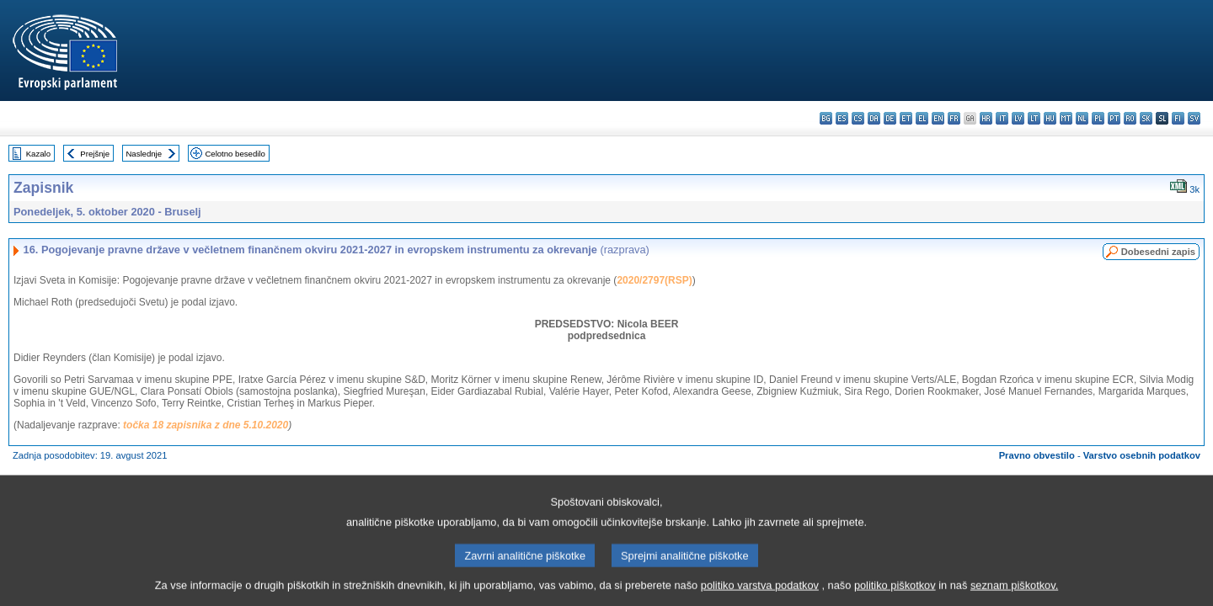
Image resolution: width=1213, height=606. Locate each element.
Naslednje (144, 153)
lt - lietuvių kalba (1034, 118)
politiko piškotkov (895, 593)
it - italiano (1002, 118)
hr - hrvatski (986, 118)
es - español (842, 118)
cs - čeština (858, 118)
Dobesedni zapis (1158, 252)
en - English (938, 118)
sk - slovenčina (1146, 118)
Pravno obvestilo (1037, 455)
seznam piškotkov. (1014, 593)
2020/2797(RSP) (654, 280)
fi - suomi (1178, 118)
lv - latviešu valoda (1018, 118)
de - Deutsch (890, 118)
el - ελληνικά (922, 118)
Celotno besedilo (235, 153)
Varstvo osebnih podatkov (1141, 455)
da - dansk (874, 118)
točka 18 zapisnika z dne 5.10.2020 (205, 425)
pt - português (1114, 118)
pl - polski (1098, 118)
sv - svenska (1194, 118)
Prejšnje (95, 153)
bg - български (826, 118)
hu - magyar (1050, 118)
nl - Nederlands (1082, 118)
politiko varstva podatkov (760, 593)
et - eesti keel (906, 118)
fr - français (954, 118)
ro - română (1130, 118)
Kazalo (38, 153)
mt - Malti (1066, 118)
